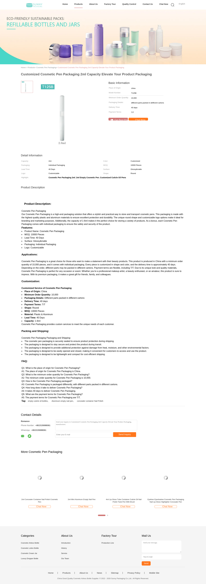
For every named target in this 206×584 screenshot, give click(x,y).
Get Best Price (119, 119)
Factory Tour (110, 4)
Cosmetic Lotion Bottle (30, 548)
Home (65, 4)
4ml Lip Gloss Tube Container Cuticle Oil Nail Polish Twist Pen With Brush (123, 500)
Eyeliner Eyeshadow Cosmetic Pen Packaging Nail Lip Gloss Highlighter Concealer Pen (166, 500)
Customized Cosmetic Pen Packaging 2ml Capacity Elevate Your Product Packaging (91, 67)
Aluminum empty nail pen (62, 401)
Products (78, 4)
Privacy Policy (133, 573)
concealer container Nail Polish (90, 401)
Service (64, 553)
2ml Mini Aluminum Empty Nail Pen (81, 499)
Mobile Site (154, 573)
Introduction (65, 543)
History (64, 548)
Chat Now (163, 4)
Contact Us (148, 4)
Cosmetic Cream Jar (29, 553)
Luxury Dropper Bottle (29, 558)
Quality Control (129, 4)
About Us (93, 4)
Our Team (65, 558)
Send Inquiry (125, 434)
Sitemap (114, 573)
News (99, 573)
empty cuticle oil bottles (38, 401)
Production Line (107, 543)
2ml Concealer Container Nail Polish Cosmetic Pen (39, 500)
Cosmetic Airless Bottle (30, 543)
